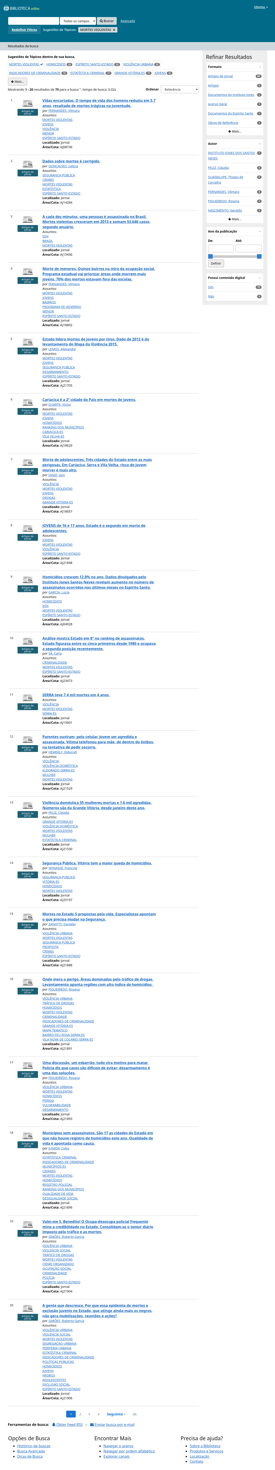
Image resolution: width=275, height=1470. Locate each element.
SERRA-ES (50, 713)
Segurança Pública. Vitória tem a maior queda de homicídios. (97, 863)
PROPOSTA (51, 947)
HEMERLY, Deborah (62, 752)
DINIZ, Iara (56, 475)
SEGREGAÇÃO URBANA (60, 1343)
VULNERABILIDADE (57, 1105)
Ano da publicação (222, 231)
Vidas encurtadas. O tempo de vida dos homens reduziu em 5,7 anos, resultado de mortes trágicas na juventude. (99, 103)
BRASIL (48, 241)
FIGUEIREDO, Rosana (64, 989)
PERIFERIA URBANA (57, 1348)
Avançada (128, 21)
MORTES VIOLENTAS (26, 64)
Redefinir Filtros (24, 30)
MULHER (49, 775)
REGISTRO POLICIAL (58, 1184)
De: (210, 240)
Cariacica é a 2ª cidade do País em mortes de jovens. (89, 399)
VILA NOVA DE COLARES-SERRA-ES (68, 1039)
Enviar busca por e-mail (112, 1424)
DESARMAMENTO (56, 372)
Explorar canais (116, 1456)
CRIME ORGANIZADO (58, 1264)
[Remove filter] (114, 30)
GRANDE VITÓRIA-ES (129, 73)
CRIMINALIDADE (55, 662)
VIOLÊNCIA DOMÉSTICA (60, 766)
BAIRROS (49, 302)
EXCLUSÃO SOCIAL (56, 1384)
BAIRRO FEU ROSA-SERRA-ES (64, 1035)
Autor (212, 143)
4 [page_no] (98, 1414)
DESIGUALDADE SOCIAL (60, 1198)
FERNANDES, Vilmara (64, 110)
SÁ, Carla (55, 653)
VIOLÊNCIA (51, 129)
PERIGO (48, 1100)
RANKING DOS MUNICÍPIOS (63, 427)
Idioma (261, 7)
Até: (239, 240)
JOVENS (160, 73)
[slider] (210, 256)
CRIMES (48, 180)
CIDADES (49, 1171)
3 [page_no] (89, 1414)
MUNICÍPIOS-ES (54, 1166)
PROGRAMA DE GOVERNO (62, 307)
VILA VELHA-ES (53, 436)
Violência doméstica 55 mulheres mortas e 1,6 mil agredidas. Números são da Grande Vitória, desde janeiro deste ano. (97, 805)
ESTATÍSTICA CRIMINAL (87, 73)
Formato (215, 67)
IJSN (46, 236)
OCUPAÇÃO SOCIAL (57, 1268)
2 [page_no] (80, 1414)
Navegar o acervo (118, 1445)
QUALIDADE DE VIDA (58, 1194)
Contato (196, 1461)
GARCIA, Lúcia (58, 592)
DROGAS (49, 498)
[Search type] (78, 21)
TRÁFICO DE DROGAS (58, 1003)
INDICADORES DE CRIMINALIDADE (35, 73)
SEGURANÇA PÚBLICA (59, 175)
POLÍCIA (49, 1277)
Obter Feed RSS (67, 1424)
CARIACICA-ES (53, 432)
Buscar (107, 21)
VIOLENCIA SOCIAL (57, 1250)
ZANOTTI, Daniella (62, 924)
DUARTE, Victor (59, 404)
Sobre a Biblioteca (205, 1445)
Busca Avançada (31, 1451)
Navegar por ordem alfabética (129, 1451)
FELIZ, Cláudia (58, 812)
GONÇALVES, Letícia (63, 166)
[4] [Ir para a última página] (134, 1414)
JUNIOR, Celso (58, 1148)
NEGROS (49, 1375)
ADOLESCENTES (54, 1380)
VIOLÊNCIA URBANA (138, 64)
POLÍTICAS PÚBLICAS (58, 1362)
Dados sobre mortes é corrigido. (71, 161)
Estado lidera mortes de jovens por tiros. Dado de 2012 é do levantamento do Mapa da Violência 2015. (96, 342)
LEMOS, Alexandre (62, 349)
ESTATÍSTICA (52, 189)
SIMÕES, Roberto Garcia (66, 1237)
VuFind (14, 7)
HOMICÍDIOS (56, 64)
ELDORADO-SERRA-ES (59, 770)
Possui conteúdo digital (226, 277)
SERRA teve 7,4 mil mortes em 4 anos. (76, 694)
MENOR (48, 133)
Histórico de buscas (33, 1445)
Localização (199, 1456)
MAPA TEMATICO (55, 1030)
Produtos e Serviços (206, 1451)
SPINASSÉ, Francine (62, 868)
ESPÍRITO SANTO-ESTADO (95, 64)
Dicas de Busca (30, 1456)
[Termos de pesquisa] (33, 21)
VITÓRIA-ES (51, 881)
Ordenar (152, 89)
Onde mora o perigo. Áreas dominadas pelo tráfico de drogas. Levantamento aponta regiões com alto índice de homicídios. (98, 982)
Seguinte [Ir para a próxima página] (116, 1414)
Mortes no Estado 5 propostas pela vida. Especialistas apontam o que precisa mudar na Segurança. (99, 917)
